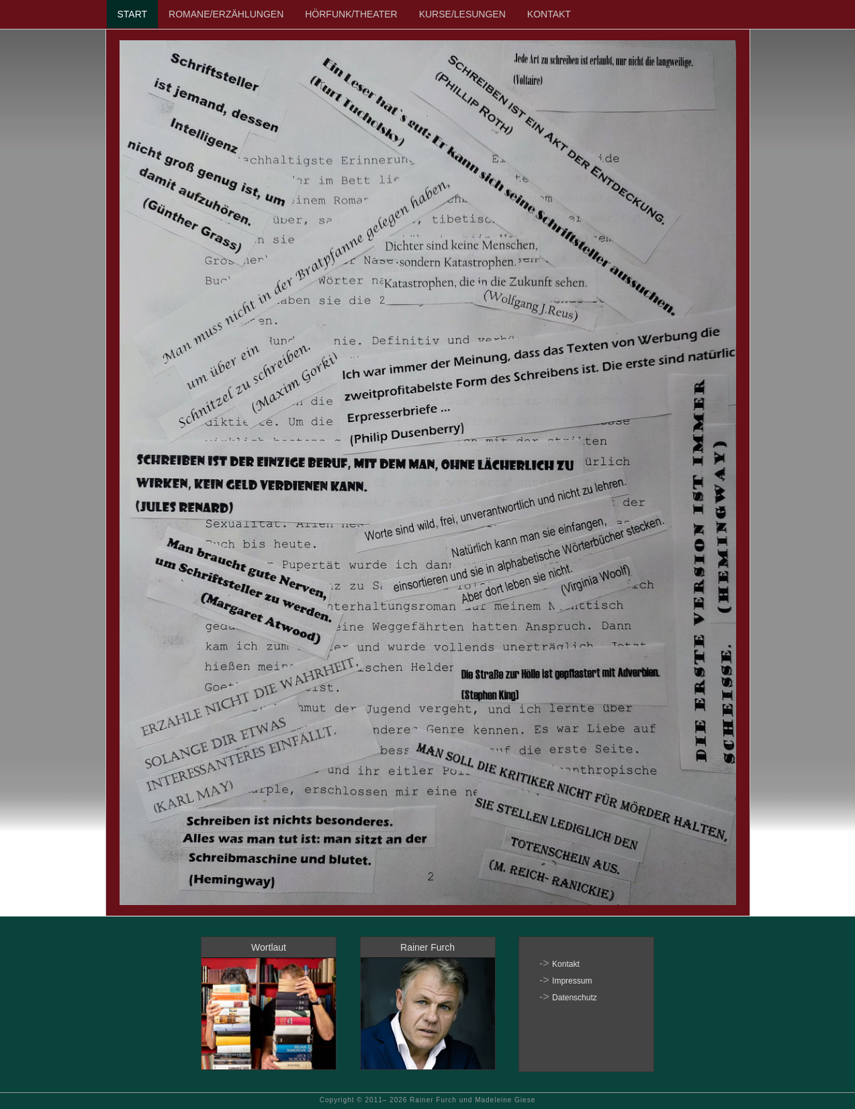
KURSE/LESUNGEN (462, 14)
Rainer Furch (427, 947)
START (133, 14)
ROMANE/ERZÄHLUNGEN (226, 14)
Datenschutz (574, 997)
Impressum (572, 981)
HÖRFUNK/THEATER (351, 14)
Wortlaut (268, 947)
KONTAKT (549, 14)
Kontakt (566, 964)
